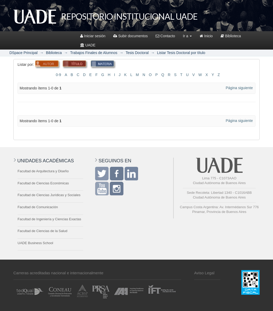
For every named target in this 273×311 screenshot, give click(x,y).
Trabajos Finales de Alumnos (93, 53)
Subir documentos (130, 36)
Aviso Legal (204, 273)
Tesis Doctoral (137, 53)
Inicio (206, 36)
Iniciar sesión (93, 36)
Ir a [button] (187, 36)
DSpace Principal (23, 53)
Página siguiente (239, 88)
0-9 (58, 75)
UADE (88, 45)
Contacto (165, 36)
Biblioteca (231, 36)
